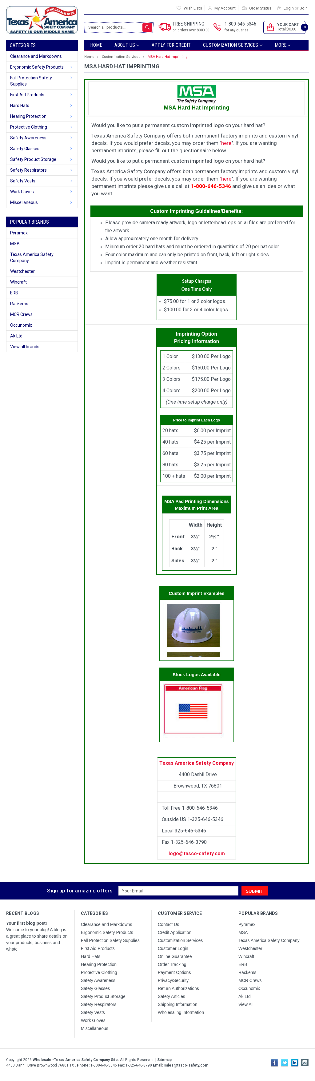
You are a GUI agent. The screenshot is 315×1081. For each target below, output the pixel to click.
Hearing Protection (28, 116)
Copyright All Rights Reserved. (89, 1060)
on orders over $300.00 (191, 30)
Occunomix (21, 325)
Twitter (285, 1063)
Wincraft (18, 282)
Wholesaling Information (181, 1012)
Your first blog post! (26, 923)
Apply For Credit (171, 45)
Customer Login (173, 948)
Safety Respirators (28, 170)
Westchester (22, 271)
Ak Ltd (16, 335)
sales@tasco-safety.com (185, 1065)
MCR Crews (21, 314)
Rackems (19, 303)
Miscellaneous (24, 202)
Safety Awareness (28, 137)
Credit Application (174, 932)
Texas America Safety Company (32, 257)
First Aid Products (27, 94)
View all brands (24, 346)
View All (245, 1004)
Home (96, 45)
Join (304, 8)
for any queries (236, 30)
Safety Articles (171, 996)
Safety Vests (22, 180)
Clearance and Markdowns (36, 56)
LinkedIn (295, 1063)
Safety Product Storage (33, 159)
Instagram (305, 1063)
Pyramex (19, 232)
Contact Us (168, 924)
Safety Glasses (24, 148)
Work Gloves (22, 191)
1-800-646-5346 (240, 27)
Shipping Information (177, 1004)
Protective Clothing (28, 127)
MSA (15, 243)
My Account (225, 8)
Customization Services (232, 45)
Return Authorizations (178, 988)
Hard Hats (19, 105)
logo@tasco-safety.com (197, 853)
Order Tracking (172, 964)
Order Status (260, 8)
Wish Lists (193, 8)
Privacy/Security (173, 980)
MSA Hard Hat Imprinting (168, 57)
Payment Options (174, 972)
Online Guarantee (175, 956)
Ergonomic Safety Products (37, 67)
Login (289, 8)
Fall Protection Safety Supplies (31, 80)
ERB (14, 292)
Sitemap (164, 1060)
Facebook (274, 1063)
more (282, 45)
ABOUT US (126, 45)
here (226, 143)
